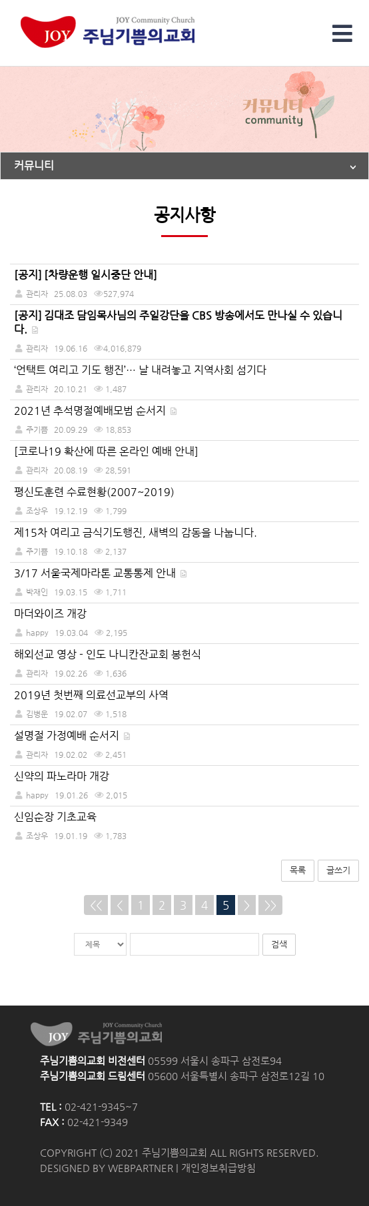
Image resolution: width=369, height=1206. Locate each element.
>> (270, 905)
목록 (298, 870)
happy (37, 632)
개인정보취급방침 (218, 1168)
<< (96, 905)
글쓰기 (338, 870)
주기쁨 (37, 429)
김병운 (37, 714)
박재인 (37, 592)
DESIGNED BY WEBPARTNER (106, 1168)
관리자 (37, 389)
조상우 (37, 510)
